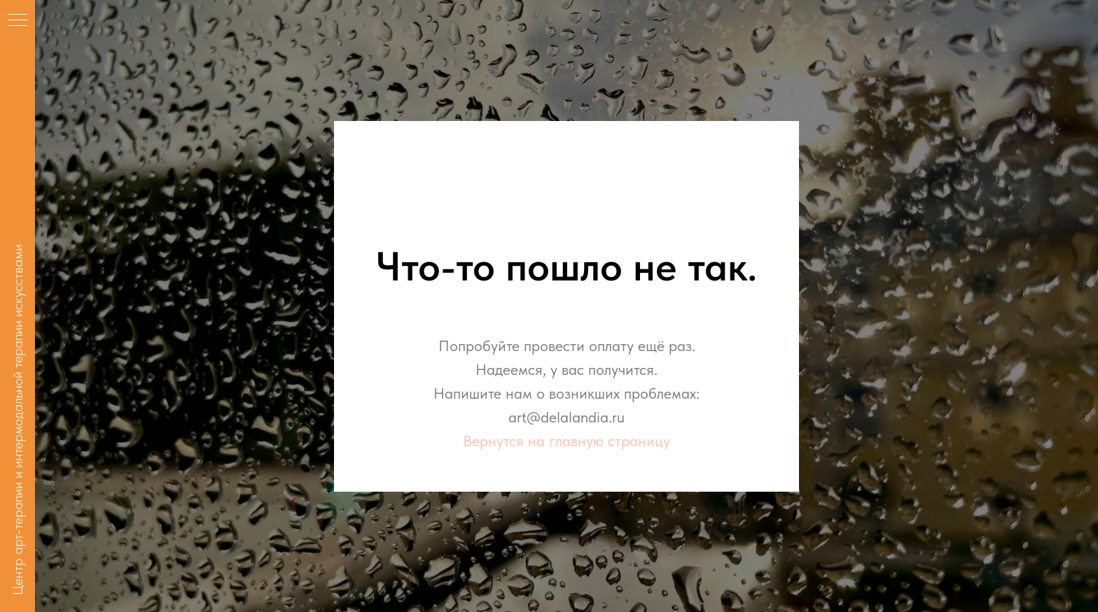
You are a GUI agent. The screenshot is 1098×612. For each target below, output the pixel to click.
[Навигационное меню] (17, 21)
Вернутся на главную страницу (566, 441)
